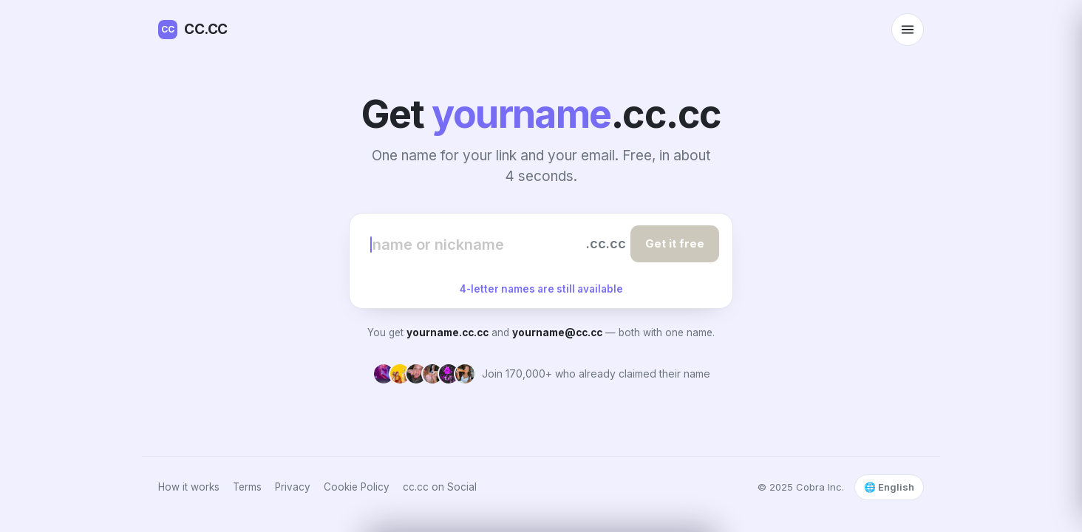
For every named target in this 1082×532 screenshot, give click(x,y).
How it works (189, 487)
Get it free (674, 243)
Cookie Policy (356, 487)
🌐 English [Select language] (889, 487)
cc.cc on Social (440, 487)
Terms (247, 487)
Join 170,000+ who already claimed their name (596, 373)
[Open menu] (907, 29)
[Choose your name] (476, 243)
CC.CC (193, 29)
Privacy (292, 487)
